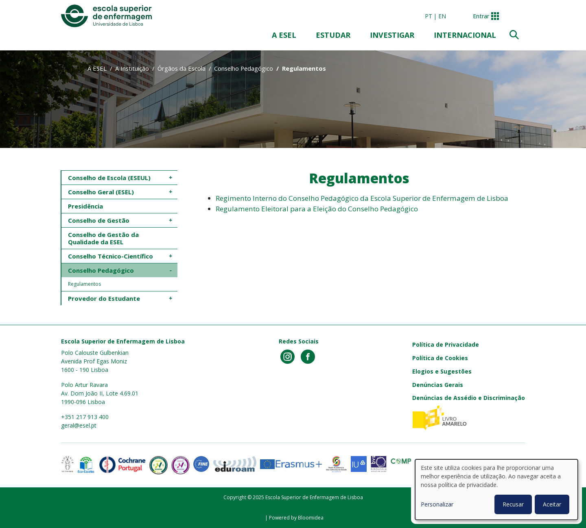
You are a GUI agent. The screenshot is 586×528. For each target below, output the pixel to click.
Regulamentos (84, 283)
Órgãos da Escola (181, 68)
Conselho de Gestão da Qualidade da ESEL (104, 238)
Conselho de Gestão (98, 220)
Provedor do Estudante (104, 298)
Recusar (513, 504)
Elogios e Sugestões (442, 371)
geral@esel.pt (78, 425)
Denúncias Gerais (437, 385)
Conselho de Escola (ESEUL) (109, 178)
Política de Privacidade (445, 344)
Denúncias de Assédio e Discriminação (468, 398)
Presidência (85, 206)
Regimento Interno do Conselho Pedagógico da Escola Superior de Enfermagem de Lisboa (362, 198)
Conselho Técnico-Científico (110, 256)
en (442, 16)
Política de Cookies (440, 358)
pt (428, 16)
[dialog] (496, 489)
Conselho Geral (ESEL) (101, 192)
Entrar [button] (481, 16)
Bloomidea (311, 517)
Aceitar (552, 504)
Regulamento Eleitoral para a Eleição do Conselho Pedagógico (317, 208)
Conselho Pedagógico (243, 68)
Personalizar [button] (437, 504)
